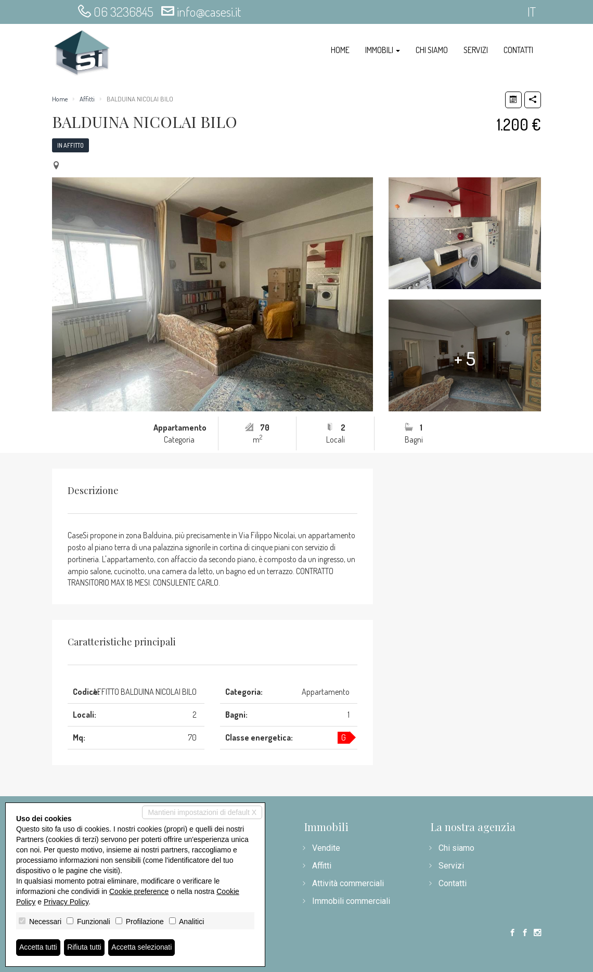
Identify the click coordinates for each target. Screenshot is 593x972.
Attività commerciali (348, 883)
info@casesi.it (209, 11)
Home (340, 50)
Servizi (475, 50)
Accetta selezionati (142, 947)
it (531, 11)
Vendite (326, 848)
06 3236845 (123, 11)
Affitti (87, 99)
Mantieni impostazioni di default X (202, 812)
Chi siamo (432, 50)
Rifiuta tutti (85, 947)
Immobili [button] (382, 50)
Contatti (518, 50)
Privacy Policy (66, 902)
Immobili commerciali (351, 901)
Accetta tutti (38, 947)
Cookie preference (139, 891)
